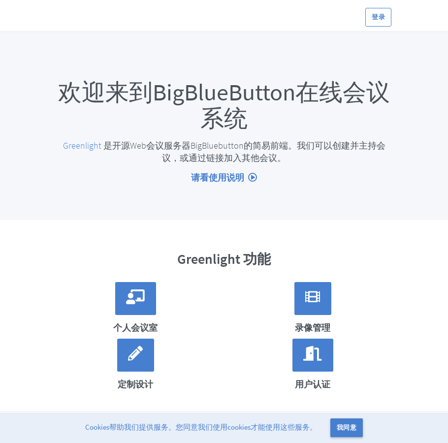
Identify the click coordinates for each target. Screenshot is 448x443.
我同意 (346, 427)
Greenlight (82, 145)
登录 (378, 17)
